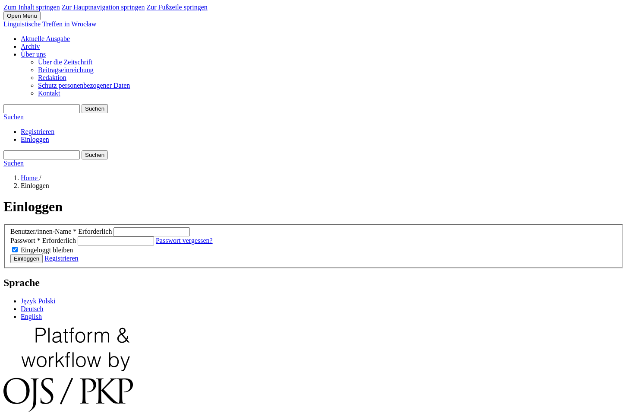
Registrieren (37, 131)
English (31, 316)
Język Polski (38, 301)
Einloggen (35, 139)
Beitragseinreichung (66, 69)
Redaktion (52, 77)
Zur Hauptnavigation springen (103, 7)
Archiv (30, 46)
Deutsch (32, 308)
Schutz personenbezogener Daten (84, 85)
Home (30, 177)
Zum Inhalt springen (31, 7)
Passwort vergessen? (184, 240)
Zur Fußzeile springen (176, 7)
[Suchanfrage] (41, 108)
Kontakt (49, 93)
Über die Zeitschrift (65, 62)
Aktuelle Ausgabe (45, 38)
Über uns (33, 54)
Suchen (94, 108)
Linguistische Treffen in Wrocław (49, 24)
